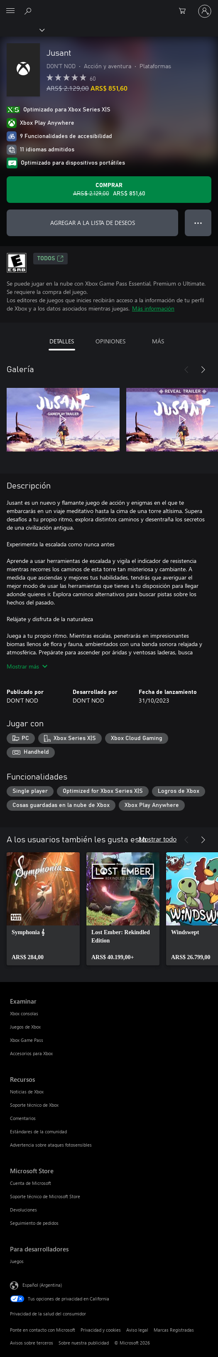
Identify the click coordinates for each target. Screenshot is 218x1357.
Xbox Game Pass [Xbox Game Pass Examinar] (26, 1040)
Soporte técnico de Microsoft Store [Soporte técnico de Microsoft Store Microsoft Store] (45, 1196)
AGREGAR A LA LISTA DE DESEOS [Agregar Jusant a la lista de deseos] (92, 223)
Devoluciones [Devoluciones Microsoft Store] (23, 1209)
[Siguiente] (203, 369)
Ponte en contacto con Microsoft (42, 1329)
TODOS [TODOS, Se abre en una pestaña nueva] (50, 258)
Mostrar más (27, 666)
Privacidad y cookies (101, 1329)
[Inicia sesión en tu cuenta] (205, 11)
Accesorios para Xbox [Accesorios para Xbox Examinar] (31, 1053)
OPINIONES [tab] (110, 341)
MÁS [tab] (158, 341)
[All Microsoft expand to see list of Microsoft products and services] (10, 11)
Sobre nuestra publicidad (84, 1342)
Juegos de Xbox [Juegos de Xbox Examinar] (25, 1026)
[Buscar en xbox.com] (29, 10)
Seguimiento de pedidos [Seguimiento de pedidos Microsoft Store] (34, 1223)
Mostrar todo (157, 838)
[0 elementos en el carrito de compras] (185, 11)
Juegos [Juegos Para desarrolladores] (17, 1261)
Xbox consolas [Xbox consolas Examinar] (24, 1013)
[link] (43, 908)
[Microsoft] (109, 6)
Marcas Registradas (174, 1329)
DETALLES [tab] (61, 341)
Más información (153, 308)
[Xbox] (21, 29)
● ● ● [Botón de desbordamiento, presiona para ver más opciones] (198, 222)
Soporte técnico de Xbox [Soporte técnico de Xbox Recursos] (34, 1105)
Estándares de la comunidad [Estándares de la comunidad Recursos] (38, 1131)
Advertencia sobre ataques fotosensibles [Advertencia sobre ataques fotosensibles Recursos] (51, 1144)
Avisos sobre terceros (31, 1342)
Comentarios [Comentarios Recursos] (23, 1118)
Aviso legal (137, 1329)
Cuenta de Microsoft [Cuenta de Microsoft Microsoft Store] (30, 1183)
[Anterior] (186, 369)
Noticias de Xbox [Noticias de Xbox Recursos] (27, 1091)
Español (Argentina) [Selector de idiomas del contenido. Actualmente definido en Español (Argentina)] (42, 1285)
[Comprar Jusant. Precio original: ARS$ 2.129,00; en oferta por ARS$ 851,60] (109, 189)
